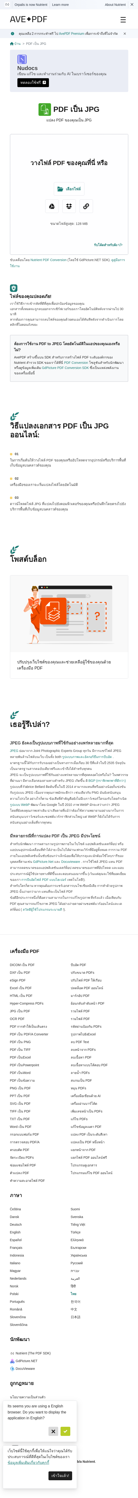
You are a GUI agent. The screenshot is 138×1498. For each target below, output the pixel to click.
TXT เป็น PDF (20, 1119)
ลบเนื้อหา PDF (81, 1057)
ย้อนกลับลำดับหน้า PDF (88, 1003)
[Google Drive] (52, 206)
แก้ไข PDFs (79, 1119)
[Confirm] (65, 1431)
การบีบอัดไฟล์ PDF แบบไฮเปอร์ (44, 880)
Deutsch (16, 1224)
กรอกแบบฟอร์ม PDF (24, 1134)
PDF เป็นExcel (20, 1057)
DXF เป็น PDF (20, 972)
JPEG (14, 751)
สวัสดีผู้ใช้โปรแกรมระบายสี (42, 909)
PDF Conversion (76, 363)
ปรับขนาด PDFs (82, 972)
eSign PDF (18, 980)
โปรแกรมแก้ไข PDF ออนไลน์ (92, 1173)
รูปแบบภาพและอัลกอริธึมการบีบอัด (87, 757)
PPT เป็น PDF (20, 1096)
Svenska (77, 1217)
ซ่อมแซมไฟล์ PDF (23, 1165)
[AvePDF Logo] (28, 19)
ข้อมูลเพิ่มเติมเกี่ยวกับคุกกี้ (28, 1463)
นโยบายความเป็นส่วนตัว (27, 1397)
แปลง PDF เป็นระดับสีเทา (89, 1134)
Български (78, 1248)
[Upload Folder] (69, 189)
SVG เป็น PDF (20, 1103)
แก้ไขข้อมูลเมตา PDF (86, 1127)
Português (17, 1301)
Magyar (15, 1271)
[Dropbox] (69, 206)
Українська (79, 1255)
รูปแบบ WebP (20, 805)
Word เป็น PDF (21, 1127)
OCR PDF (17, 1019)
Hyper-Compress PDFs (27, 1003)
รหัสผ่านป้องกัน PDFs (86, 1026)
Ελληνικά (77, 1240)
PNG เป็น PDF (20, 1088)
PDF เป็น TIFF (20, 1050)
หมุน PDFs (78, 1088)
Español (16, 1240)
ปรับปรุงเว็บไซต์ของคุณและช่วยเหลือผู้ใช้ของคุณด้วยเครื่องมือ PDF (64, 665)
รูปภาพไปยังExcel (83, 1034)
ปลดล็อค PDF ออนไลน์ (87, 988)
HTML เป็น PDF (21, 996)
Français (16, 1248)
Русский (77, 1263)
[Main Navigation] (123, 19)
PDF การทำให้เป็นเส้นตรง (28, 1026)
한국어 (75, 1301)
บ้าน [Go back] (15, 44)
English (15, 1232)
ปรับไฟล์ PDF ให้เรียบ (86, 980)
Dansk (14, 1217)
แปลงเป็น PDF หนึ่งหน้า (88, 1142)
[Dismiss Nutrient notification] (132, 4)
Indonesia (17, 1255)
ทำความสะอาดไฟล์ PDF (27, 1181)
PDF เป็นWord (20, 1073)
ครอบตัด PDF (19, 1150)
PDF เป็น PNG (20, 1042)
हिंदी (73, 1286)
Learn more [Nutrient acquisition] (60, 5)
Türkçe (76, 1232)
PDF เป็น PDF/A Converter (29, 1034)
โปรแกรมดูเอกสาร (84, 1165)
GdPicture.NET (24, 1361)
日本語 (75, 1317)
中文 (74, 1309)
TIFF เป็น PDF (20, 1111)
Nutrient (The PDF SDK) (30, 1353)
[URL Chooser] (86, 206)
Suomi (75, 1209)
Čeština (15, 1209)
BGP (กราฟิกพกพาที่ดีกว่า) (107, 781)
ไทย (73, 1294)
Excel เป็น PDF (21, 988)
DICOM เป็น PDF (22, 965)
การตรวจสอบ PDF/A (25, 1142)
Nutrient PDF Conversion (48, 260)
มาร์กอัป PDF (80, 996)
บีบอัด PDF (78, 965)
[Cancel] (53, 1431)
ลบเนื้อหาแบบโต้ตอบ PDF (89, 1065)
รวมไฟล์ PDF (80, 1011)
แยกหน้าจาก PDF (83, 1150)
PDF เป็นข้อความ (22, 1080)
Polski (14, 1294)
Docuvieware (70, 862)
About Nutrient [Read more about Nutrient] (115, 5)
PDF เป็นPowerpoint (24, 1065)
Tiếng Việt (78, 1224)
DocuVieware (22, 1369)
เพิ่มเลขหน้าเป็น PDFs (87, 1111)
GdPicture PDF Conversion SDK (65, 368)
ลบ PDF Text (80, 1042)
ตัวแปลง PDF (19, 1173)
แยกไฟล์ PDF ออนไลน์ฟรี (89, 1157)
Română (16, 1309)
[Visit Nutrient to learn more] (7, 4)
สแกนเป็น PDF (81, 1080)
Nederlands (18, 1278)
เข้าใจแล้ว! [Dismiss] (60, 1476)
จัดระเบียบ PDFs (22, 1157)
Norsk (14, 1286)
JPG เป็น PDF (20, 1011)
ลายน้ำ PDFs (80, 1073)
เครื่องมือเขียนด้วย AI (86, 1096)
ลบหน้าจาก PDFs (83, 1050)
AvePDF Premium (71, 33)
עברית (75, 1271)
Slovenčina (18, 1317)
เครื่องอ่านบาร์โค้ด (84, 1103)
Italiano (15, 1263)
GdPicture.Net (43, 862)
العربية (75, 1278)
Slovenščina (19, 1325)
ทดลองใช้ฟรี (33, 83)
